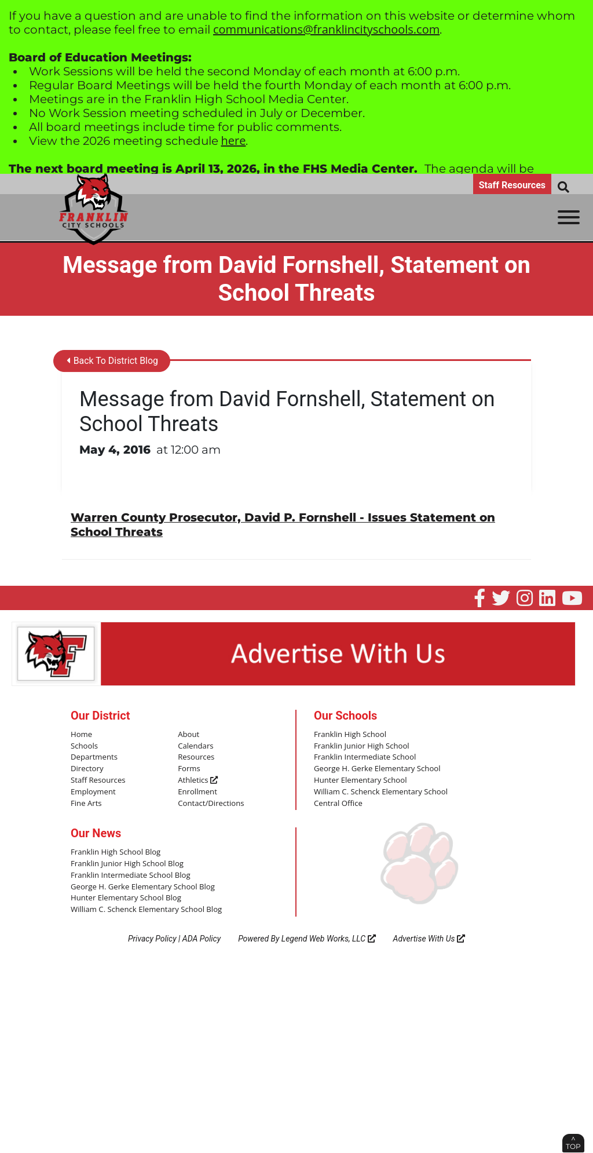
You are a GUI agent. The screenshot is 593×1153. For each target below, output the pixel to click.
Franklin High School (350, 733)
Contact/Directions (210, 802)
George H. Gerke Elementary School (376, 767)
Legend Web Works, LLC (328, 936)
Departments (94, 756)
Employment (93, 790)
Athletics (197, 779)
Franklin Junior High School (361, 745)
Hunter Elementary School (360, 779)
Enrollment (197, 790)
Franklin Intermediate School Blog (130, 873)
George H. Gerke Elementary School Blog (142, 884)
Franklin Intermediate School (364, 756)
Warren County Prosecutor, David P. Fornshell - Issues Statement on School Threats (283, 524)
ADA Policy (201, 936)
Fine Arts (86, 802)
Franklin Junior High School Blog (126, 862)
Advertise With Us (429, 936)
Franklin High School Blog (115, 851)
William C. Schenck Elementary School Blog (145, 908)
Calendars (195, 745)
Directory (87, 767)
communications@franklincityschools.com (326, 29)
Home (81, 733)
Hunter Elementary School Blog (125, 896)
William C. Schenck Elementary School (380, 790)
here (233, 140)
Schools (84, 745)
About (188, 733)
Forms (189, 767)
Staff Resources (512, 185)
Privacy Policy (152, 936)
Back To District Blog (113, 361)
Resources (196, 756)
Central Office (338, 802)
